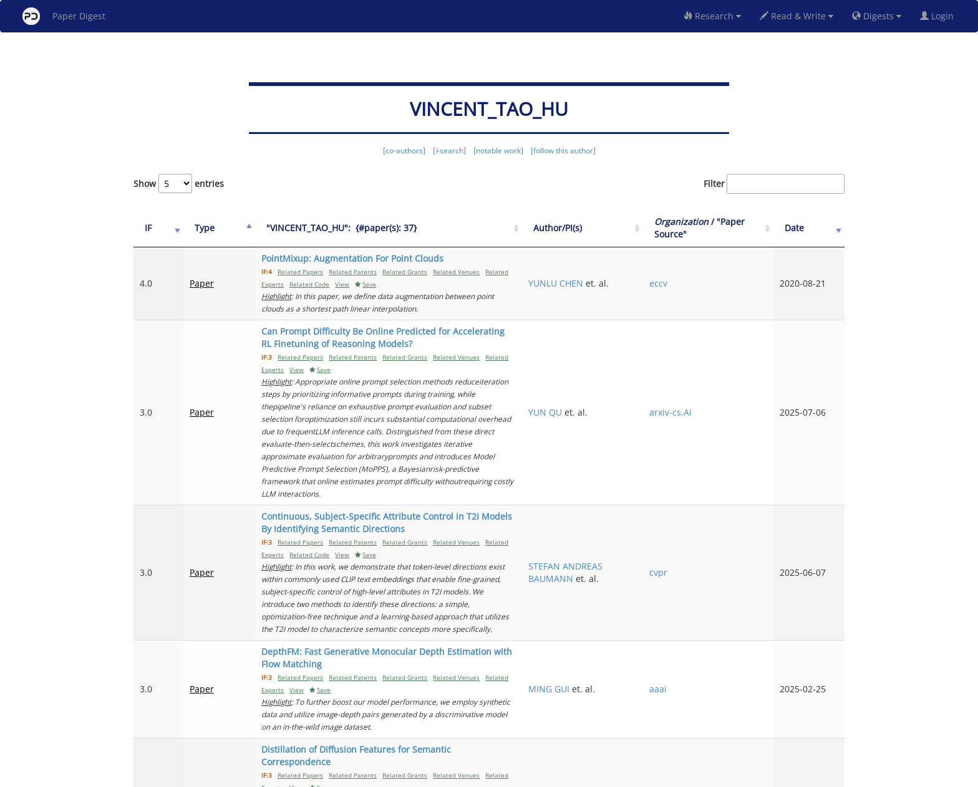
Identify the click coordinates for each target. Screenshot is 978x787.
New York (590, 775)
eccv (698, 283)
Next (825, 725)
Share (553, 775)
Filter (774, 184)
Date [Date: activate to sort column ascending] (808, 228)
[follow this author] (563, 150)
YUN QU (609, 387)
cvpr (698, 516)
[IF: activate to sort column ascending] (153, 228)
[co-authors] (404, 150)
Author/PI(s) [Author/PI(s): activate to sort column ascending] (621, 228)
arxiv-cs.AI (710, 387)
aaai (697, 608)
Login (939, 16)
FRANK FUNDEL (624, 668)
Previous (604, 725)
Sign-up (463, 775)
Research (712, 16)
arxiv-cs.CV (711, 674)
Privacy (523, 775)
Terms (494, 775)
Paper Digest (63, 16)
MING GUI (612, 608)
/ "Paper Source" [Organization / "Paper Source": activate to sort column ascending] (725, 228)
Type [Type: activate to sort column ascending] (195, 228)
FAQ (437, 775)
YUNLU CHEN (619, 283)
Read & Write (796, 16)
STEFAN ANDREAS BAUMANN (629, 516)
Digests (876, 16)
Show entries (178, 183)
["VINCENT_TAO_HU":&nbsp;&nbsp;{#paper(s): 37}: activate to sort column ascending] (408, 228)
